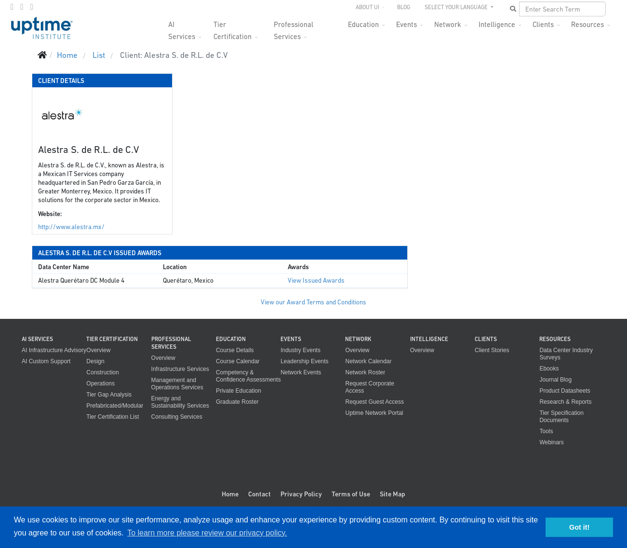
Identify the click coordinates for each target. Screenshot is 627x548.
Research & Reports (565, 401)
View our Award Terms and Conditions (313, 302)
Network (447, 24)
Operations (100, 383)
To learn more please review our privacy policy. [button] (207, 533)
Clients (543, 24)
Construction (102, 372)
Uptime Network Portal (374, 413)
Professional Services (293, 27)
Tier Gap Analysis (109, 394)
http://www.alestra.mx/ (71, 227)
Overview (98, 350)
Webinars (551, 442)
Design (95, 361)
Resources (587, 24)
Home (230, 494)
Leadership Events (304, 361)
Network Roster (365, 372)
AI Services (181, 27)
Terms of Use (351, 494)
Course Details (235, 350)
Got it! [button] (579, 527)
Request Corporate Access (369, 387)
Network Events (300, 372)
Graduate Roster (237, 401)
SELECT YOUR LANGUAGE (457, 7)
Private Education (238, 390)
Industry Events (300, 350)
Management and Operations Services (177, 384)
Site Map (392, 494)
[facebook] (12, 7)
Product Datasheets (564, 390)
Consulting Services (176, 416)
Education (363, 24)
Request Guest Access (374, 401)
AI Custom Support (46, 361)
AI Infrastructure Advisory (54, 350)
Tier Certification (232, 27)
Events (406, 24)
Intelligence (497, 24)
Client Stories (492, 350)
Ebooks (549, 368)
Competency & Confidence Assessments (248, 376)
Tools (546, 431)
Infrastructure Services (180, 369)
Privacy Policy (301, 494)
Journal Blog (555, 379)
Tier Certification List (112, 416)
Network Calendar (368, 361)
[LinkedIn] (31, 7)
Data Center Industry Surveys (566, 354)
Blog (403, 7)
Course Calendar (238, 361)
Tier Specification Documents (561, 417)
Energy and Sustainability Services (180, 402)
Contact (259, 494)
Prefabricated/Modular (114, 405)
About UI (367, 7)
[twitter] (21, 7)
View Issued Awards (316, 280)
